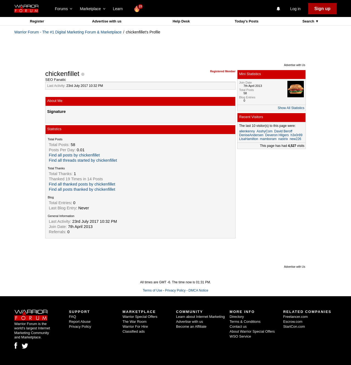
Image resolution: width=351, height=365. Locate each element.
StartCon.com (294, 326)
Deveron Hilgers (277, 135)
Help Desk (181, 21)
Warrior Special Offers (140, 317)
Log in (295, 9)
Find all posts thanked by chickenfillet (82, 189)
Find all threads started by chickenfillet (83, 160)
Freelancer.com (295, 317)
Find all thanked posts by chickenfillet (82, 184)
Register (37, 21)
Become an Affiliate (191, 326)
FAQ (72, 317)
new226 (295, 139)
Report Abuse (79, 322)
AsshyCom (265, 131)
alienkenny (247, 131)
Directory (237, 317)
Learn (119, 9)
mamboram (268, 139)
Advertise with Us (294, 65)
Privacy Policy (175, 290)
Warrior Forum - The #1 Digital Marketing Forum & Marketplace (67, 32)
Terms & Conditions (245, 322)
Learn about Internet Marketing (200, 317)
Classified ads (134, 331)
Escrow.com (292, 322)
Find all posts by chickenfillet (74, 155)
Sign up (322, 8)
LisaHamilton (248, 139)
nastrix (283, 139)
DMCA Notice (198, 290)
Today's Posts (247, 21)
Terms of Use (152, 290)
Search (308, 21)
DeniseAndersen (251, 135)
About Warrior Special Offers (252, 331)
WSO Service (240, 336)
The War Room (135, 322)
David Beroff (283, 131)
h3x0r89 (296, 135)
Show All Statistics (291, 108)
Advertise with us (106, 21)
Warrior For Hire (135, 326)
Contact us (238, 326)
